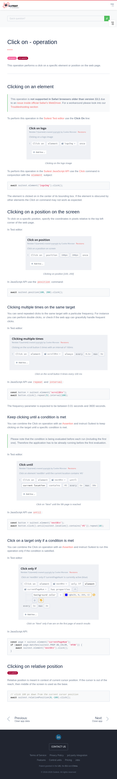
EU (66, 766)
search (107, 18)
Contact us (58, 746)
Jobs (77, 760)
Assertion (67, 423)
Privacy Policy (57, 755)
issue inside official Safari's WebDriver (39, 102)
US (59, 766)
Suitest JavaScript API (56, 171)
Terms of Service (38, 755)
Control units (55, 760)
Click (82, 171)
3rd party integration (77, 755)
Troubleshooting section (24, 106)
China (74, 766)
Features (41, 760)
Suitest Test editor (54, 118)
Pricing (68, 760)
